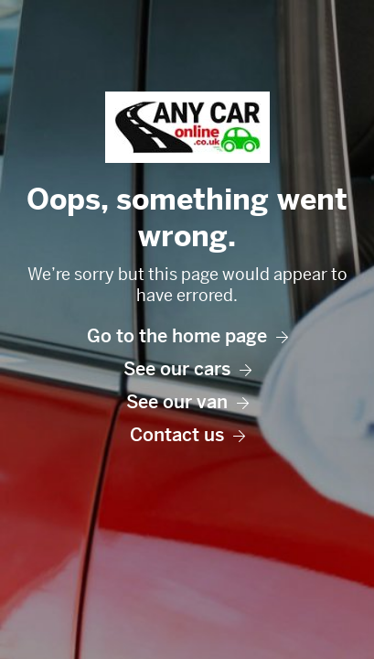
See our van (187, 402)
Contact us (187, 435)
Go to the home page (187, 336)
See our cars (187, 369)
